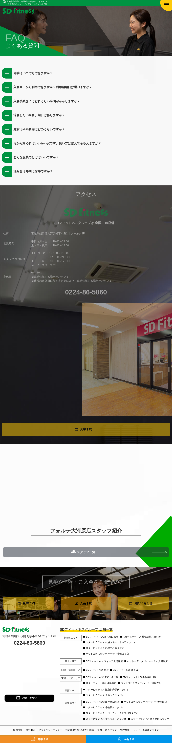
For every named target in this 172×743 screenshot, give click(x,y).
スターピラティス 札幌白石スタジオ (105, 648)
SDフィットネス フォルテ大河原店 (104, 661)
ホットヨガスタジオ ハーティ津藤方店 (141, 683)
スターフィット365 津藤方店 (101, 683)
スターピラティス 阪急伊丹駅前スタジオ (107, 689)
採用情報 (18, 730)
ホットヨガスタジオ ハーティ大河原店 (147, 661)
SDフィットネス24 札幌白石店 (102, 636)
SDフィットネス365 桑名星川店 (139, 677)
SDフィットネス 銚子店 (125, 669)
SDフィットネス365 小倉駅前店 (103, 701)
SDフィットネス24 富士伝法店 (102, 677)
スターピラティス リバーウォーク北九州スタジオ (112, 713)
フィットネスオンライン (146, 730)
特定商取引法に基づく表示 (80, 730)
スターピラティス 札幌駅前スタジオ (141, 636)
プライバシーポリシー (50, 730)
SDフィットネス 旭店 (97, 669)
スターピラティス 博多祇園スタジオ (150, 718)
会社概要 (30, 730)
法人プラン (111, 730)
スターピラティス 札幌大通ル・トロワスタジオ (111, 642)
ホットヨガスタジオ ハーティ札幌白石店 (107, 653)
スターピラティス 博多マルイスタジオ (106, 718)
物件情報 (125, 730)
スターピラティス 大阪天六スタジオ (105, 695)
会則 (99, 730)
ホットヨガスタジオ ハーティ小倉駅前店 (145, 701)
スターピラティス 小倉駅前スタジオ (105, 707)
